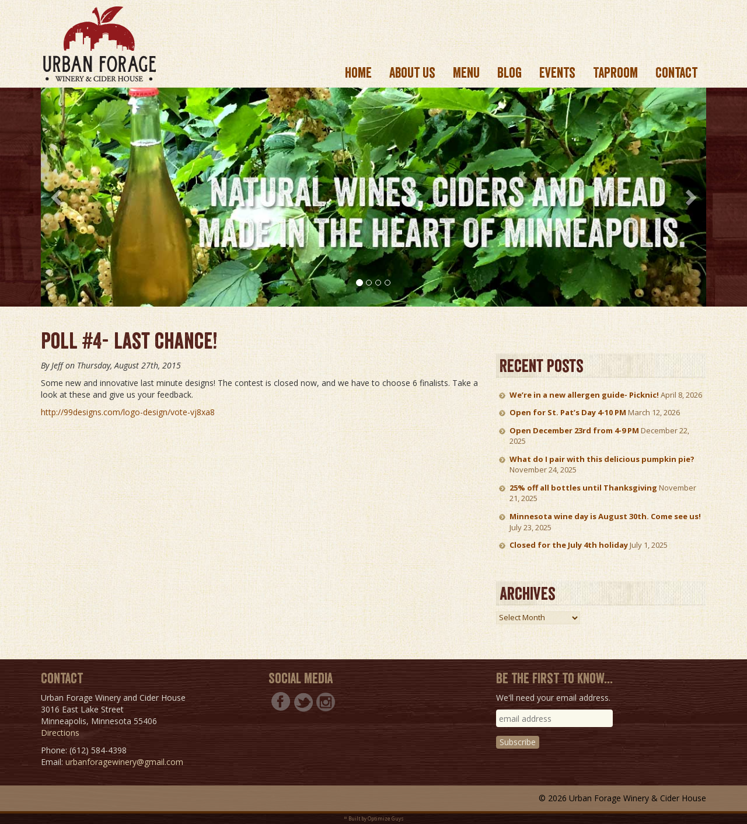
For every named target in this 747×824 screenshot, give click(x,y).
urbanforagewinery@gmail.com (124, 761)
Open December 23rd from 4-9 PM (574, 430)
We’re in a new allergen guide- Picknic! (584, 395)
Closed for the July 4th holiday (568, 545)
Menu (466, 73)
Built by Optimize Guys (376, 818)
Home (358, 73)
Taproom (615, 73)
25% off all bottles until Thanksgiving (583, 487)
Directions (60, 732)
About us (412, 73)
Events (557, 73)
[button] (57, 197)
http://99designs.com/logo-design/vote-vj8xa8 (128, 412)
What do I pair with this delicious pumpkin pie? (601, 459)
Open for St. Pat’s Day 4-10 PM (567, 412)
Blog (509, 73)
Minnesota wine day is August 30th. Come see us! (605, 516)
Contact (676, 73)
